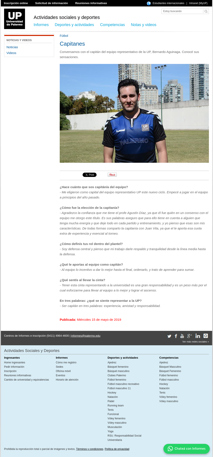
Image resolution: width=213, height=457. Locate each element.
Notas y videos (143, 25)
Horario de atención (67, 379)
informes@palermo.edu (85, 335)
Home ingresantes (14, 362)
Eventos (60, 375)
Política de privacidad (117, 449)
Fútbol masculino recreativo (123, 384)
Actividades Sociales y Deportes (32, 351)
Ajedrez (112, 362)
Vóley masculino (117, 422)
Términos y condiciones (89, 449)
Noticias (12, 47)
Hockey (112, 392)
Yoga (110, 431)
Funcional (113, 414)
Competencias (112, 25)
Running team (116, 405)
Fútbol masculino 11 (119, 388)
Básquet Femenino (170, 371)
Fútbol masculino (169, 379)
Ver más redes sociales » (195, 341)
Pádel (111, 401)
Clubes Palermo (117, 375)
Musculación (115, 427)
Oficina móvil (63, 371)
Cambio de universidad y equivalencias (26, 379)
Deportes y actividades (74, 25)
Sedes (59, 366)
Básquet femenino (118, 366)
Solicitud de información (51, 3)
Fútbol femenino (117, 379)
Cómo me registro (66, 362)
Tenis (111, 409)
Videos (11, 53)
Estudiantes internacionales (168, 3)
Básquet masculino (118, 371)
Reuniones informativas (91, 3)
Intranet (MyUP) (198, 3)
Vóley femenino (116, 418)
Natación (113, 396)
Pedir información (14, 366)
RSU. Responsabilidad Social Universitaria (124, 438)
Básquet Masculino (170, 366)
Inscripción (10, 371)
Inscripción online (16, 3)
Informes (41, 25)
